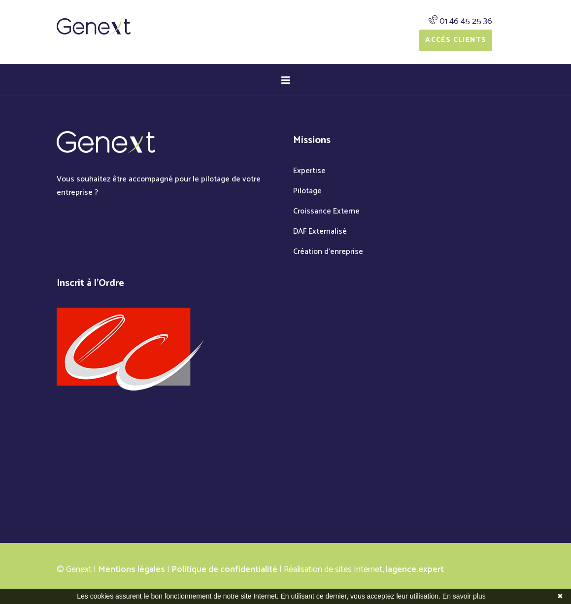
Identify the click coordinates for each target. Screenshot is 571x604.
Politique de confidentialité (224, 569)
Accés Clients (455, 40)
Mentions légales (131, 569)
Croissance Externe (326, 211)
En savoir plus (464, 596)
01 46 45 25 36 (465, 21)
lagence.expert (415, 569)
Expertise (309, 171)
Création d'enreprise (328, 251)
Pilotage (307, 191)
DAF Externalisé (320, 231)
